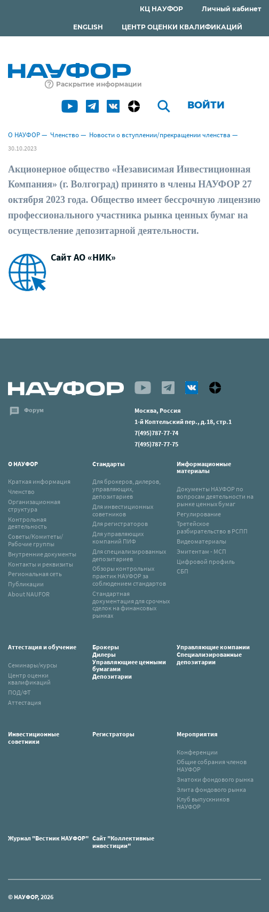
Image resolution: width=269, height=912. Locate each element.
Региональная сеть (35, 574)
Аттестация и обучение (42, 647)
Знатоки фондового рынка (215, 779)
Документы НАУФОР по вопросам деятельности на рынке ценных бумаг (215, 496)
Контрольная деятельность (27, 523)
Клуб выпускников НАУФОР (203, 803)
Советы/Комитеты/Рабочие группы (35, 540)
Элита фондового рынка (211, 789)
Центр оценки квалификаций (29, 679)
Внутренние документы (42, 554)
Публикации (26, 584)
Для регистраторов (120, 524)
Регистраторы (113, 734)
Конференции (197, 752)
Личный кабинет (231, 9)
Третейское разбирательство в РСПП (212, 527)
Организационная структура (34, 505)
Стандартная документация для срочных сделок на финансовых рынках (131, 604)
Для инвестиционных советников (122, 510)
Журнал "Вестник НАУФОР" (48, 838)
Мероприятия (197, 734)
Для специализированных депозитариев (129, 555)
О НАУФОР (24, 134)
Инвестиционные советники (33, 737)
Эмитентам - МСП (201, 551)
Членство (64, 134)
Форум (34, 410)
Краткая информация (39, 481)
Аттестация (24, 702)
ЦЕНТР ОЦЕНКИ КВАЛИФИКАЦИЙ (182, 27)
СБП (182, 571)
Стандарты (108, 464)
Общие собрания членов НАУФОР (212, 765)
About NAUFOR (29, 594)
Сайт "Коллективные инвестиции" (123, 842)
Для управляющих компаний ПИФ (118, 537)
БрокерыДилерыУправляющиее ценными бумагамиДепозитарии (129, 661)
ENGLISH (88, 27)
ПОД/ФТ (19, 692)
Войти (206, 105)
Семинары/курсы (32, 665)
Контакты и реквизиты (40, 564)
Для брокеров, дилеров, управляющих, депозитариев (126, 488)
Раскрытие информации (99, 84)
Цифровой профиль (206, 561)
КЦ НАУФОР (161, 9)
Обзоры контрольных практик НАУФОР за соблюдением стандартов (129, 575)
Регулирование (199, 514)
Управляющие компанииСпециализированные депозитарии (213, 654)
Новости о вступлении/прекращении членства (160, 134)
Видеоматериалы (201, 541)
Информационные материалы (204, 467)
